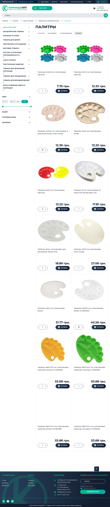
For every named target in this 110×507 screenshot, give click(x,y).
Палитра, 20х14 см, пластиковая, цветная (87, 73)
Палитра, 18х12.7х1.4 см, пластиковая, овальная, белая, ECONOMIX (53, 428)
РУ (87, 1)
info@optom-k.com (64, 492)
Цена (4, 97)
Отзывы (5, 483)
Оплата (54, 1)
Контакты (64, 1)
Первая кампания (89, 488)
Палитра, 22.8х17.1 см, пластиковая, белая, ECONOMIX (88, 310)
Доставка (45, 1)
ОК (25, 101)
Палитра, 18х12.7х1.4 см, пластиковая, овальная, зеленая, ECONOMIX (89, 369)
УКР (90, 1)
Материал (6, 122)
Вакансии (5, 485)
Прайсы (31, 480)
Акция (5, 112)
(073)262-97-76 (63, 480)
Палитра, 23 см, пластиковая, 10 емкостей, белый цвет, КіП (87, 191)
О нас (4, 480)
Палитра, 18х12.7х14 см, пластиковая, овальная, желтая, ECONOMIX (53, 369)
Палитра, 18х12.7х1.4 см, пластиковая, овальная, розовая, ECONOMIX (89, 428)
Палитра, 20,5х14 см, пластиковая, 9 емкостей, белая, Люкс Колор (53, 132)
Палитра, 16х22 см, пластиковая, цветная (51, 191)
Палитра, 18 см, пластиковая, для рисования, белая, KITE (52, 250)
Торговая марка (9, 117)
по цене (78, 33)
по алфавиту (52, 33)
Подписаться (93, 491)
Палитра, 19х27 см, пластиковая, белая (51, 310)
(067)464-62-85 (64, 482)
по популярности (66, 33)
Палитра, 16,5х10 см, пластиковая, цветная (52, 73)
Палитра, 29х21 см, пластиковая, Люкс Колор (87, 250)
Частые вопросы (77, 1)
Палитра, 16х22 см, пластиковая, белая (87, 132)
